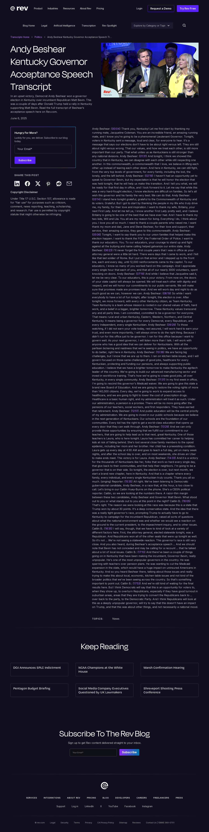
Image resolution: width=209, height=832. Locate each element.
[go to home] (104, 785)
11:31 (161, 379)
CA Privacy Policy (105, 822)
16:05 (186, 501)
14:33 (171, 458)
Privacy (88, 822)
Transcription (89, 25)
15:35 (128, 481)
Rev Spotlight (109, 25)
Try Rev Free (188, 8)
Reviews (136, 822)
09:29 (171, 324)
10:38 (160, 352)
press (179, 798)
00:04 (116, 128)
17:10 (141, 552)
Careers (142, 798)
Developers (122, 798)
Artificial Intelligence (64, 25)
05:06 (96, 234)
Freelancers (161, 798)
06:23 (108, 250)
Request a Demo (160, 8)
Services (31, 798)
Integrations (52, 798)
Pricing (91, 798)
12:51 (135, 411)
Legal (44, 25)
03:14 (96, 199)
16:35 (108, 528)
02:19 (149, 175)
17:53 (137, 583)
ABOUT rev (73, 798)
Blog (106, 798)
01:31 (143, 156)
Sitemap (123, 822)
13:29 (165, 426)
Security (64, 822)
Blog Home (29, 25)
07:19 (140, 273)
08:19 (166, 293)
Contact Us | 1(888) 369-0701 (160, 822)
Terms (77, 822)
